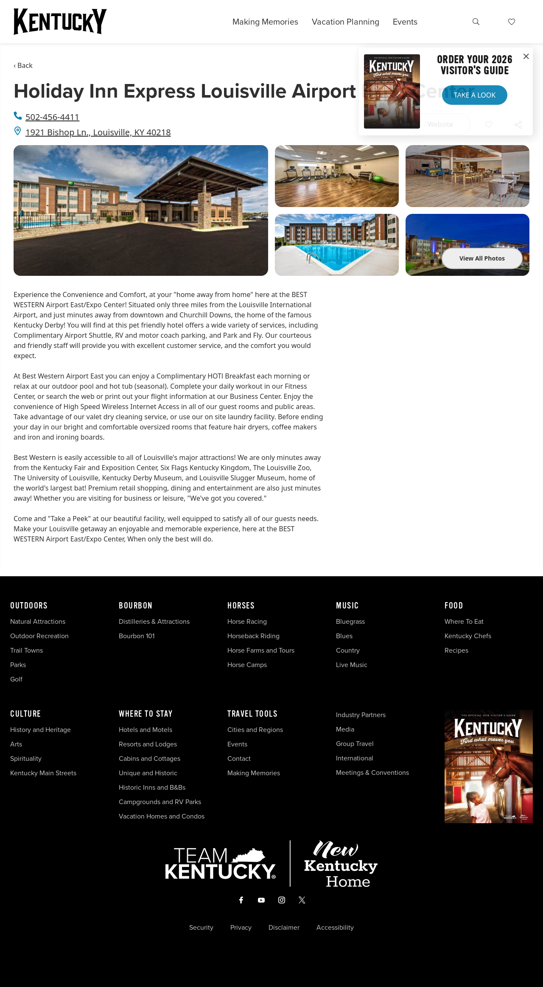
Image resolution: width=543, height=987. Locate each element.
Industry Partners (361, 715)
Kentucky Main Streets (43, 773)
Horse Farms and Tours (260, 650)
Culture (25, 714)
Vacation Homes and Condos (161, 816)
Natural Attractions (37, 621)
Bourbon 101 (136, 636)
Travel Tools (252, 714)
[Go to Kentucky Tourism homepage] (60, 21)
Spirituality (26, 758)
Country (348, 650)
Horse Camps (247, 665)
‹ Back (23, 65)
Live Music (351, 665)
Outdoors (29, 606)
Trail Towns (26, 650)
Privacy (241, 927)
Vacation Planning (345, 21)
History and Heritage (41, 730)
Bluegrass (350, 621)
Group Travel (355, 744)
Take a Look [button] (474, 95)
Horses (241, 606)
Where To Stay (146, 714)
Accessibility (335, 927)
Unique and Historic (148, 773)
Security (201, 927)
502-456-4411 (52, 117)
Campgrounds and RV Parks (160, 802)
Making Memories (265, 22)
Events (405, 21)
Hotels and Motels (145, 730)
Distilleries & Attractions (154, 621)
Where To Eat (464, 621)
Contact (239, 758)
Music (347, 606)
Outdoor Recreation (39, 636)
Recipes (457, 650)
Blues (344, 636)
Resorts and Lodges (148, 744)
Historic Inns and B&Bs (152, 787)
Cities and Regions (255, 730)
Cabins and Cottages (149, 758)
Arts (16, 744)
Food (454, 606)
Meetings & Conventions (372, 772)
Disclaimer (284, 927)
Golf (16, 679)
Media (345, 729)
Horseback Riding (253, 636)
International (354, 758)
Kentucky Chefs (468, 636)
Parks (18, 665)
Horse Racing (247, 621)
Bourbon (136, 606)
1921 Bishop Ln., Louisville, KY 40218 (98, 132)
